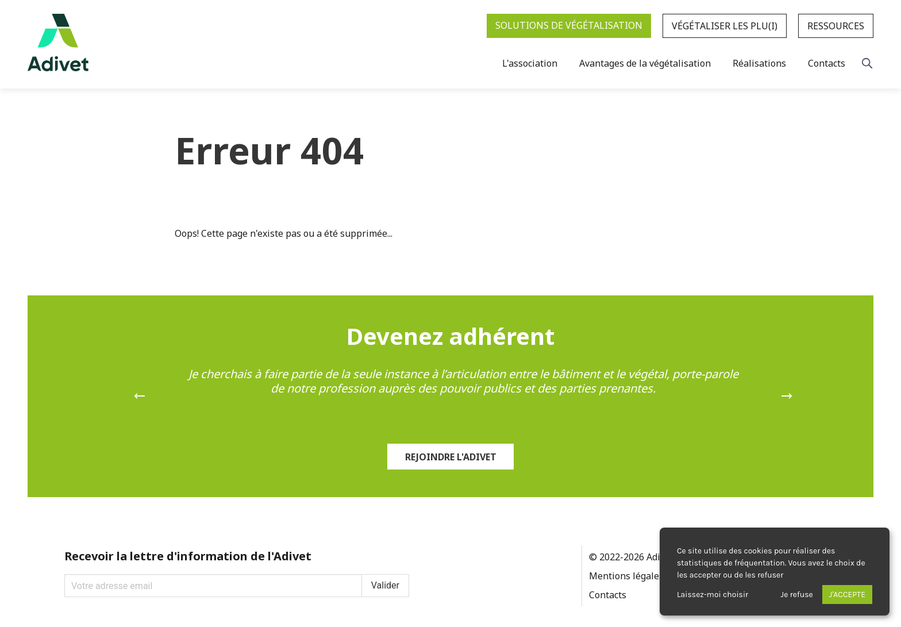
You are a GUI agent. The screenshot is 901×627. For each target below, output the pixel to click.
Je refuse (797, 594)
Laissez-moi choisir (712, 594)
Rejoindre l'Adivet (450, 457)
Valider (385, 585)
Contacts (607, 594)
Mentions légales (626, 576)
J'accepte (847, 594)
